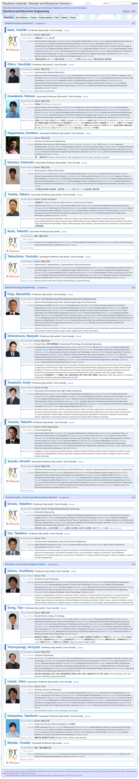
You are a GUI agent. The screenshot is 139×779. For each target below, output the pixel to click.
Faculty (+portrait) (45, 17)
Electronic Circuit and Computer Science (25, 564)
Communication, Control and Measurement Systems (31, 497)
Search (73, 17)
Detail (67, 30)
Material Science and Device (19, 23)
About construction (28, 773)
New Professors (21, 17)
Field (56, 17)
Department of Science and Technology (69, 8)
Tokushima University (12, 8)
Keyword (64, 17)
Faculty (33, 17)
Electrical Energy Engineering (20, 287)
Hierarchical (8, 17)
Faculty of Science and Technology (37, 8)
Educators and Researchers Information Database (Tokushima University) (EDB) (74, 771)
